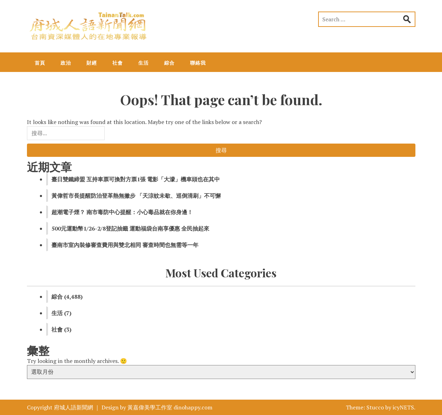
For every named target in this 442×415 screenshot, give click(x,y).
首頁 (40, 62)
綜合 (169, 62)
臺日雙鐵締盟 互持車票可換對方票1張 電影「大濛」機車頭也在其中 (135, 179)
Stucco (375, 407)
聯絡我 (198, 62)
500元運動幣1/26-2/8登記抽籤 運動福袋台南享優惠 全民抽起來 (130, 228)
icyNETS (403, 407)
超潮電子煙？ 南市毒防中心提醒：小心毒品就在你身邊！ (122, 212)
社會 (117, 62)
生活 (143, 62)
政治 (66, 62)
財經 (91, 62)
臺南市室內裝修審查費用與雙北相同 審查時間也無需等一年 (124, 245)
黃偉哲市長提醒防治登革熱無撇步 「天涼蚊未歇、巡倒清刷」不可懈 (136, 195)
